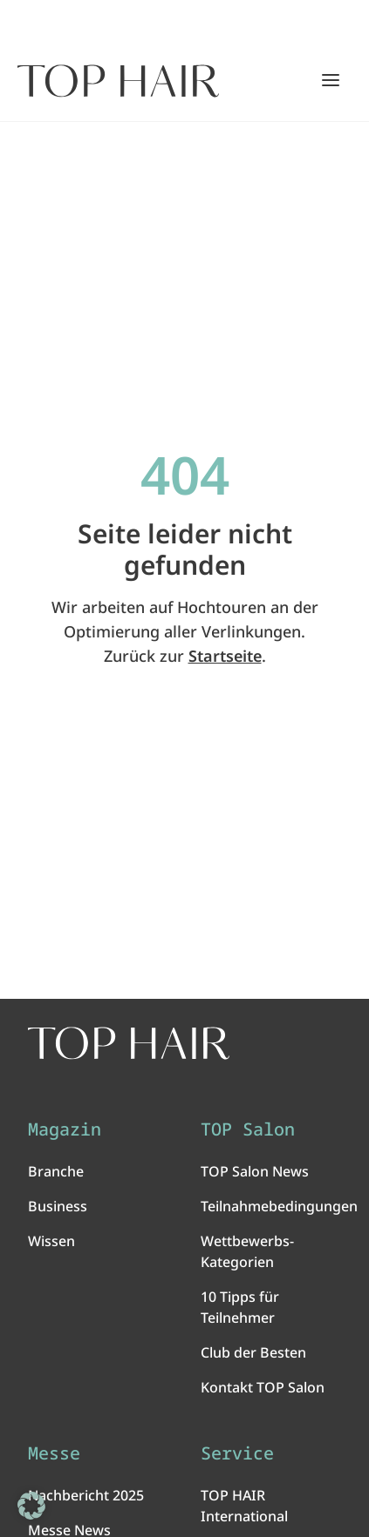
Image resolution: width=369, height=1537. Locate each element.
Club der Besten (253, 1352)
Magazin (64, 1129)
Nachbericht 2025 (86, 1495)
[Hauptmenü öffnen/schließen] (331, 80)
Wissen (51, 1240)
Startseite (225, 655)
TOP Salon (248, 1129)
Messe (54, 1453)
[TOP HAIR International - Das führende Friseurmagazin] (128, 1043)
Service (237, 1453)
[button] (31, 1505)
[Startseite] (118, 81)
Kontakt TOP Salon (263, 1387)
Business (57, 1206)
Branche (56, 1171)
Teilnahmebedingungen (279, 1206)
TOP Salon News (255, 1171)
